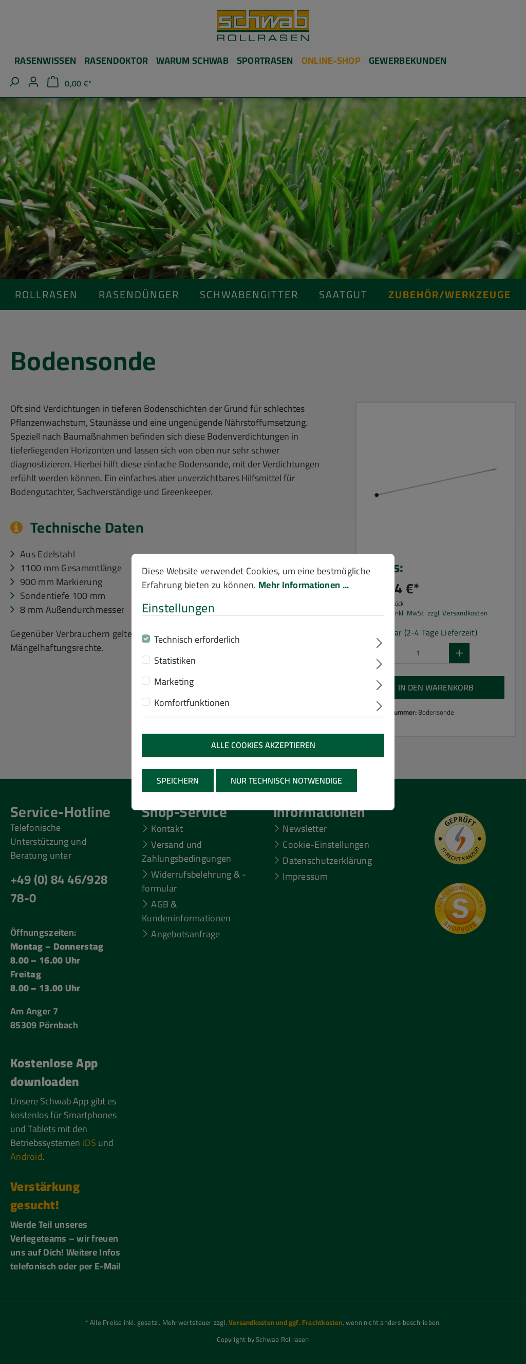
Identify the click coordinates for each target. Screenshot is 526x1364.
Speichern (178, 784)
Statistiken (175, 665)
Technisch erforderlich (197, 644)
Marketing (174, 686)
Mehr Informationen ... (303, 588)
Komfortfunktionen (192, 707)
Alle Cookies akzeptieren (263, 749)
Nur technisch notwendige (286, 784)
